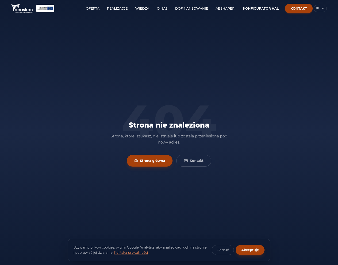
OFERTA (93, 8)
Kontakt (194, 161)
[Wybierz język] (320, 8)
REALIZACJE (117, 8)
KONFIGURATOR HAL (261, 8)
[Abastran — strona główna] (22, 8)
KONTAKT (299, 8)
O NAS (162, 8)
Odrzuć (223, 250)
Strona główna (149, 161)
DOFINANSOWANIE (191, 8)
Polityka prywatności (131, 252)
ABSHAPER (224, 8)
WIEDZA (142, 8)
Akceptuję (250, 250)
